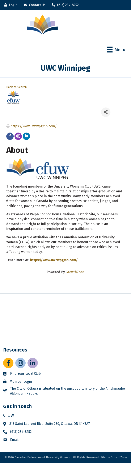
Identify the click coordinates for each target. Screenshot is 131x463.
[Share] (105, 112)
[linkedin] (26, 136)
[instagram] (18, 136)
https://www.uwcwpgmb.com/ (54, 260)
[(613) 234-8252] (64, 5)
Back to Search (16, 87)
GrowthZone (75, 272)
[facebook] (10, 136)
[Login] (9, 5)
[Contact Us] (34, 5)
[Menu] (116, 49)
